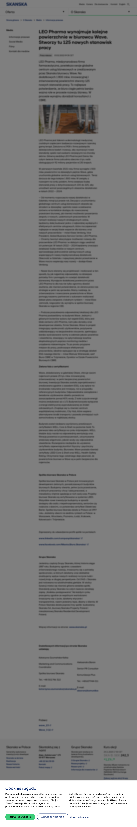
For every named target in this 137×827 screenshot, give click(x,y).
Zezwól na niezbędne (52, 817)
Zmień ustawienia (79, 818)
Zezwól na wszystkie (20, 817)
